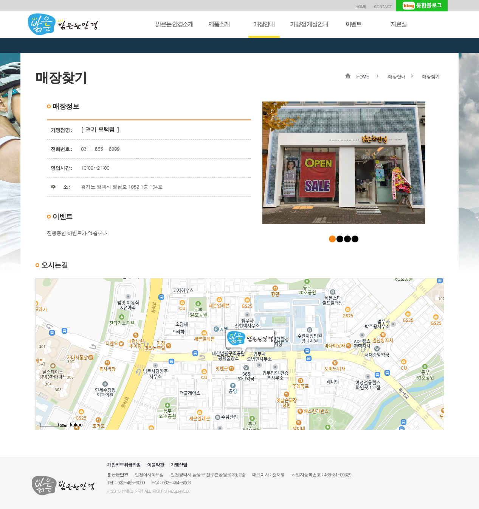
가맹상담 (179, 464)
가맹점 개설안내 (309, 24)
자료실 (398, 24)
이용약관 (155, 464)
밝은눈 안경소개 (174, 24)
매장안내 (263, 24)
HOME (360, 6)
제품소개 (218, 24)
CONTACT (383, 6)
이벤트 (353, 24)
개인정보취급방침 (124, 464)
